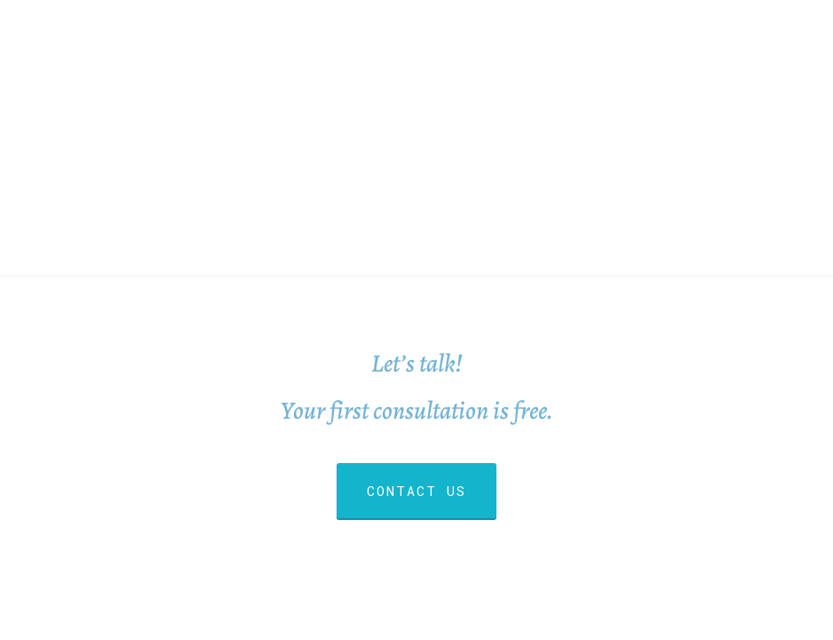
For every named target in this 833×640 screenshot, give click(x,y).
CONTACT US (416, 491)
